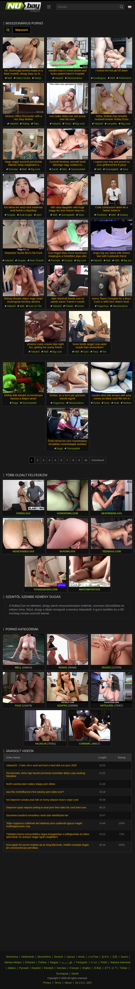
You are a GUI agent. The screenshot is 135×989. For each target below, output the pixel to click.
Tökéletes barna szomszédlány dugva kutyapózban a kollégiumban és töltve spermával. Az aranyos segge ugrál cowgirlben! (47, 836)
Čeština (42, 962)
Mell (9, 78)
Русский (23, 968)
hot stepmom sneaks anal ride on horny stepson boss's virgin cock (42, 799)
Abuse (68, 982)
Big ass (128, 260)
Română (48, 968)
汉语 (114, 956)
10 (85, 460)
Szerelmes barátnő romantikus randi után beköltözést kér (37, 815)
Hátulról (59, 78)
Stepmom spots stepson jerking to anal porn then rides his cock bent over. (46, 807)
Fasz (95, 351)
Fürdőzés (102, 214)
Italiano (12, 968)
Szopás (11, 214)
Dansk (75, 973)
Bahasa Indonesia (120, 962)
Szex (125, 169)
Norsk (81, 956)
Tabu (36, 123)
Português (81, 962)
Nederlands (27, 956)
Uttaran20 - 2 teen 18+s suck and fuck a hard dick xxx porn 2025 (41, 765)
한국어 (105, 956)
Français (74, 968)
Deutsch (58, 956)
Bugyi (15, 402)
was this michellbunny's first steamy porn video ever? (35, 791)
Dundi (55, 169)
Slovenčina (12, 956)
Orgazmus (103, 306)
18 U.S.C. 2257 (83, 982)
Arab (116, 402)
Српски (71, 956)
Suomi (124, 956)
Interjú (37, 78)
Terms (57, 982)
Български (62, 973)
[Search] (121, 7)
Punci (68, 123)
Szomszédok (78, 169)
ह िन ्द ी (110, 968)
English (86, 968)
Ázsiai (96, 402)
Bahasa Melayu (13, 962)
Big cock (80, 123)
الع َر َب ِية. (67, 962)
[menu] (48, 7)
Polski (104, 962)
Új (8, 29)
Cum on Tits (35, 306)
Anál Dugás (26, 214)
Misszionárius (74, 78)
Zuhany (124, 214)
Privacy (47, 982)
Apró (39, 214)
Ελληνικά (30, 962)
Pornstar (13, 169)
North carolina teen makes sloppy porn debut (30, 784)
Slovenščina (44, 956)
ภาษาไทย (93, 956)
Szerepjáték (111, 169)
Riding (25, 123)
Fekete (69, 306)
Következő (98, 460)
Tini (104, 351)
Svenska (61, 968)
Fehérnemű (125, 78)
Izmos (80, 306)
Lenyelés (112, 123)
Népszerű (21, 29)
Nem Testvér (37, 260)
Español (36, 968)
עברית (94, 962)
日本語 (97, 968)
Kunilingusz (99, 78)
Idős (64, 169)
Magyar (54, 962)
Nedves (127, 402)
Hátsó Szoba (23, 78)
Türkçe (123, 968)
